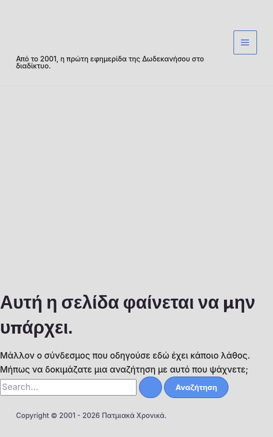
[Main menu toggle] (246, 42)
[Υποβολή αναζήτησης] (150, 387)
